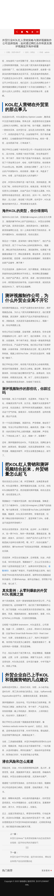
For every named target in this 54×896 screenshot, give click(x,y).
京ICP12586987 (42, 881)
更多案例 (46, 870)
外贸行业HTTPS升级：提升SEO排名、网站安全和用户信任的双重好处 (30, 859)
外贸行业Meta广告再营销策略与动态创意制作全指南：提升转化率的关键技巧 (30, 840)
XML (27, 885)
